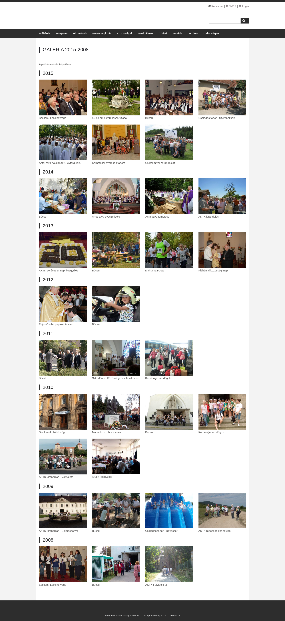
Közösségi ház (101, 33)
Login (244, 6)
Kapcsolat (217, 6)
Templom (62, 33)
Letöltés (193, 33)
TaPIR (231, 6)
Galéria (177, 33)
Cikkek (163, 33)
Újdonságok (211, 33)
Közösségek (125, 33)
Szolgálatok (145, 33)
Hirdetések (80, 33)
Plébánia (44, 33)
